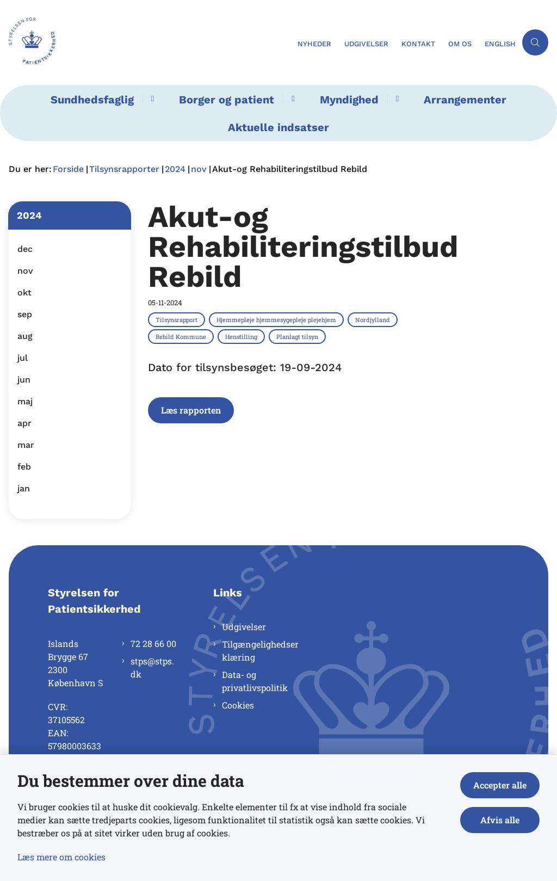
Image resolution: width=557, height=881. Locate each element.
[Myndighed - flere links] (395, 99)
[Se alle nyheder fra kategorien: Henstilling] (242, 336)
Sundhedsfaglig (92, 99)
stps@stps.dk (152, 667)
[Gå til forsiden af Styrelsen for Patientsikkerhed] (145, 42)
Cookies (238, 705)
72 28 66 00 (153, 643)
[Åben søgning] (535, 42)
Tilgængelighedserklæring (260, 650)
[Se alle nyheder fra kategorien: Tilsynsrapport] (177, 319)
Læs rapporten (191, 410)
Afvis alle (499, 819)
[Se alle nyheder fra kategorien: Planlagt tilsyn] (298, 336)
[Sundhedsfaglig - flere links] (151, 99)
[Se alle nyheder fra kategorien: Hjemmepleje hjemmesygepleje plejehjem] (277, 319)
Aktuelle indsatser (278, 127)
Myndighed (349, 99)
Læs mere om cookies (61, 856)
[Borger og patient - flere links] (291, 99)
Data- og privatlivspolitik (255, 681)
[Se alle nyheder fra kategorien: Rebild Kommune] (182, 336)
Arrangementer (465, 99)
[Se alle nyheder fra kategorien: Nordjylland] (374, 319)
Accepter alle (500, 785)
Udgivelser (244, 626)
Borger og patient (226, 99)
